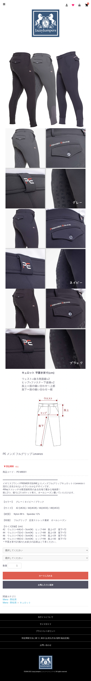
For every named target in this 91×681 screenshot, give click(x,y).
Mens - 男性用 (9, 599)
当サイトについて (45, 617)
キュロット (25, 602)
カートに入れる (45, 576)
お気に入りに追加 (45, 585)
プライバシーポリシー (45, 631)
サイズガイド (45, 624)
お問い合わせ (45, 645)
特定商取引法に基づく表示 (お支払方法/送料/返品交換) (45, 638)
